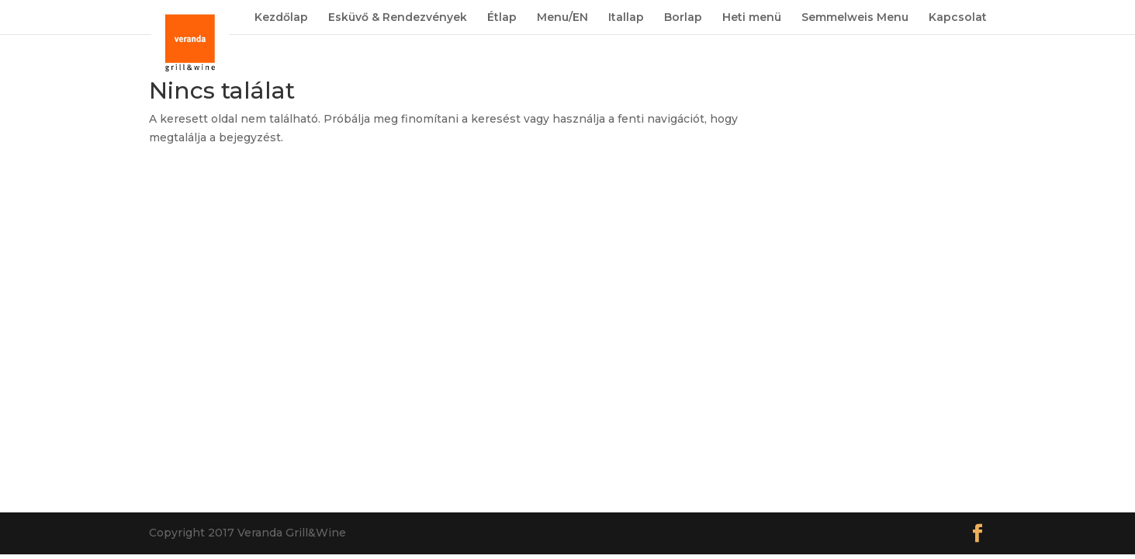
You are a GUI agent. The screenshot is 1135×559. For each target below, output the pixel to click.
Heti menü (751, 18)
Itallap (626, 18)
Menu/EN (562, 18)
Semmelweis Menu (854, 18)
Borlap (683, 18)
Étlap (502, 18)
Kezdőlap (281, 18)
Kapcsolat (958, 18)
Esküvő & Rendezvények (397, 18)
